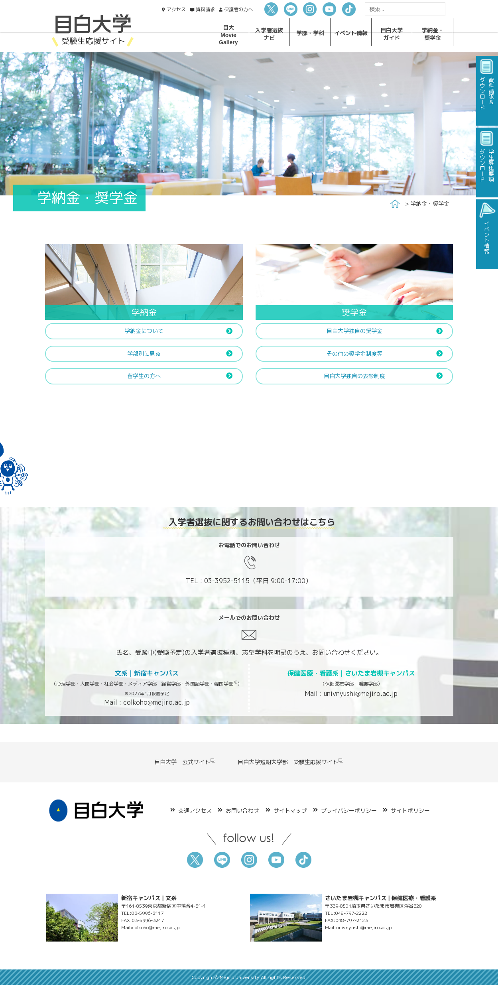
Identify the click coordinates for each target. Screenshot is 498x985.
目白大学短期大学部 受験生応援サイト (291, 762)
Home (395, 203)
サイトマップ (290, 810)
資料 (205, 9)
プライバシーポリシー (349, 810)
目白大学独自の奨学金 (354, 331)
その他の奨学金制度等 (354, 353)
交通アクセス (195, 810)
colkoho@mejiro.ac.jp (156, 702)
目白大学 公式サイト (185, 762)
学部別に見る (144, 353)
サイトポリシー (410, 810)
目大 (228, 35)
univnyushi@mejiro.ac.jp (361, 693)
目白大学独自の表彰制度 (354, 376)
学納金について (143, 331)
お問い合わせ (242, 810)
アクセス (176, 9)
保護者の (238, 9)
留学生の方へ (144, 376)
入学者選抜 (269, 33)
